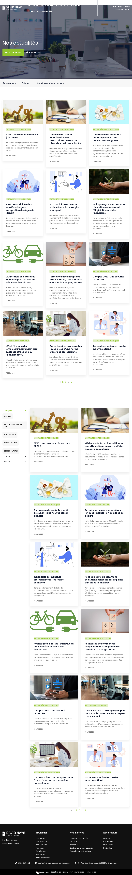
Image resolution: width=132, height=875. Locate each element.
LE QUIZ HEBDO (10, 435)
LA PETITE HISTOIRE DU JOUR (13, 425)
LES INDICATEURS (11, 451)
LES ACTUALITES (10, 443)
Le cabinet (33, 5)
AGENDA (7, 416)
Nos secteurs (62, 5)
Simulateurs (33, 11)
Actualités (47, 11)
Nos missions (47, 5)
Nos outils (75, 5)
